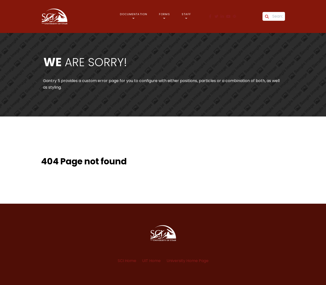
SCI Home (127, 261)
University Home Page (188, 261)
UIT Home (151, 261)
